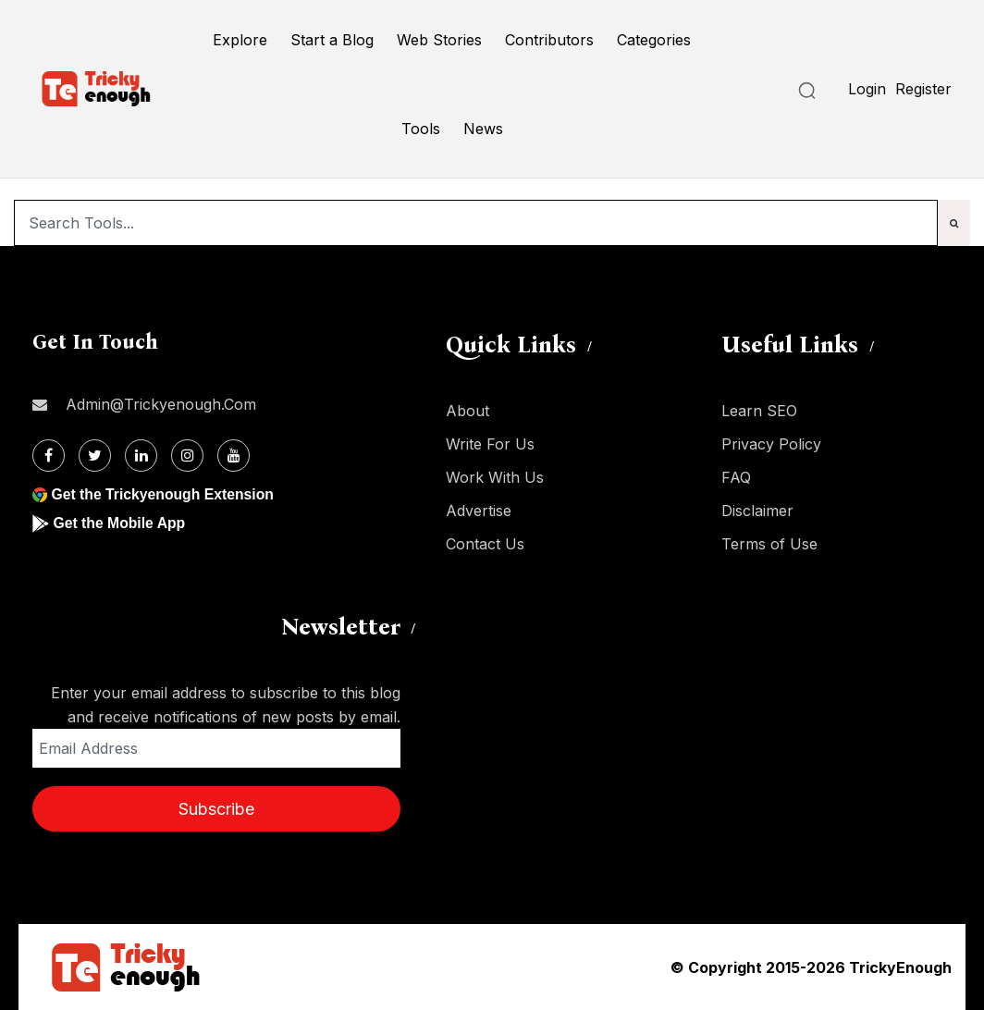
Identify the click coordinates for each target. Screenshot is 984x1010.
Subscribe (216, 809)
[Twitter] (95, 455)
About (467, 410)
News (483, 128)
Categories (654, 40)
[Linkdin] (141, 455)
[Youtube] (233, 455)
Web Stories (439, 40)
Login (867, 89)
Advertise (478, 510)
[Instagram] (187, 455)
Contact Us (485, 544)
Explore (240, 40)
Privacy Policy (771, 444)
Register (923, 89)
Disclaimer (757, 510)
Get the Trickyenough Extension (164, 494)
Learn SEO (759, 410)
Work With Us (495, 477)
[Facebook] (48, 455)
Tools (420, 128)
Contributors (549, 40)
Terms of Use (769, 544)
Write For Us (490, 444)
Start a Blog (332, 40)
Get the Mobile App (120, 523)
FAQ (736, 477)
